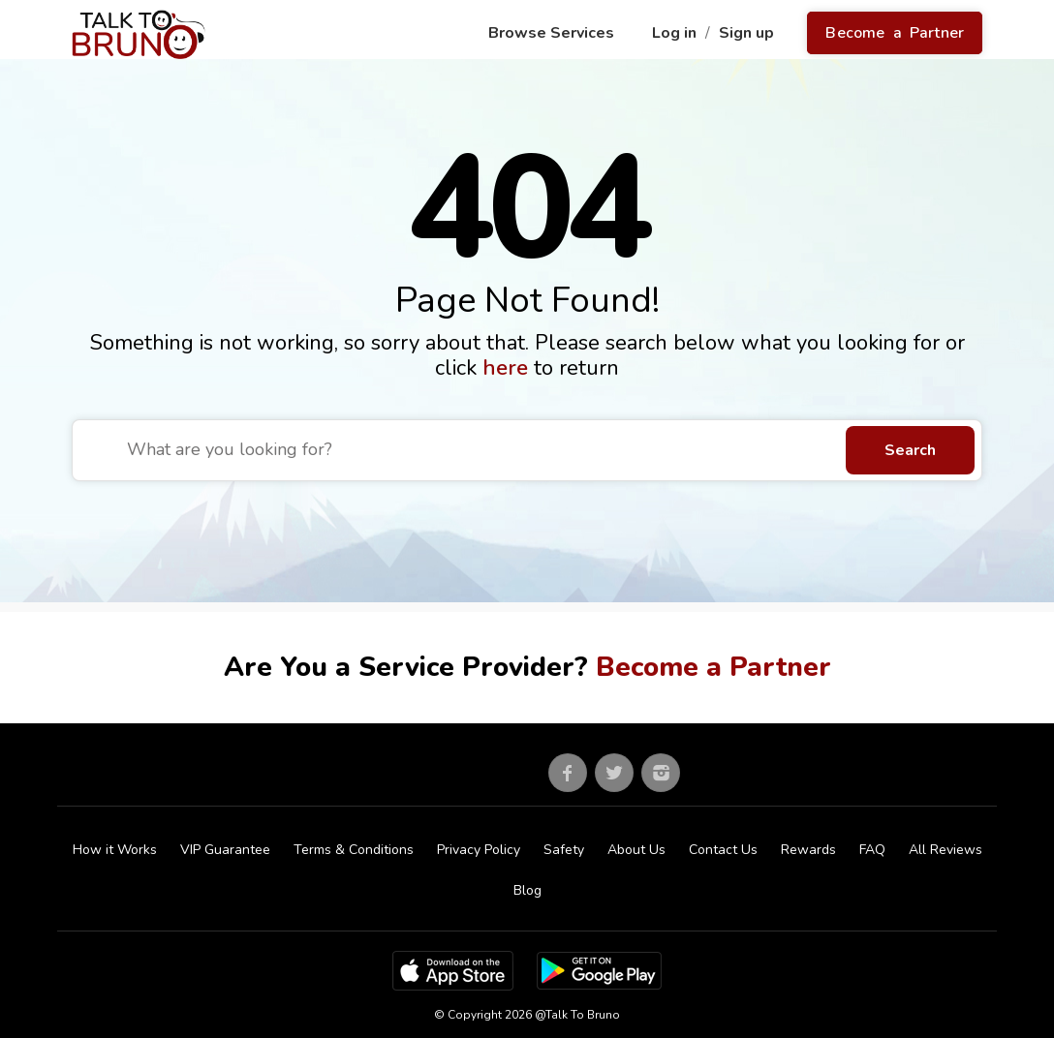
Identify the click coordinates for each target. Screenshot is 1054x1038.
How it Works (115, 849)
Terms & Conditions (354, 849)
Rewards (808, 849)
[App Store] (452, 970)
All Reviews (945, 849)
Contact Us (723, 849)
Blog (527, 890)
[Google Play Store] (599, 970)
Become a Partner (894, 33)
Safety (563, 849)
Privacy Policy (478, 849)
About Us (636, 849)
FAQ (872, 849)
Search (910, 450)
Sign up (748, 33)
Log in (676, 33)
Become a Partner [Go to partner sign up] (713, 667)
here (508, 367)
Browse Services (553, 33)
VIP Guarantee (225, 849)
